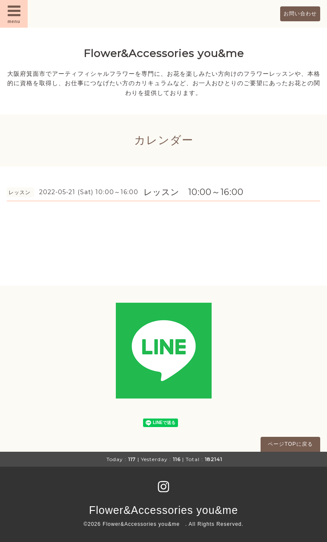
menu (14, 13)
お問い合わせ (300, 14)
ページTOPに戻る (290, 444)
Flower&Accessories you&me (163, 53)
